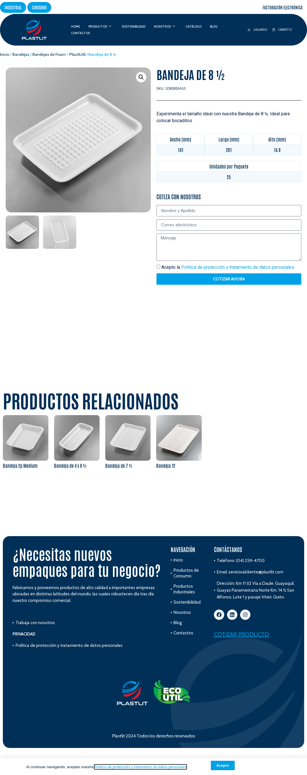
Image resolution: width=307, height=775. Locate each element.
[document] (153, 387)
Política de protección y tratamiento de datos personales (140, 767)
